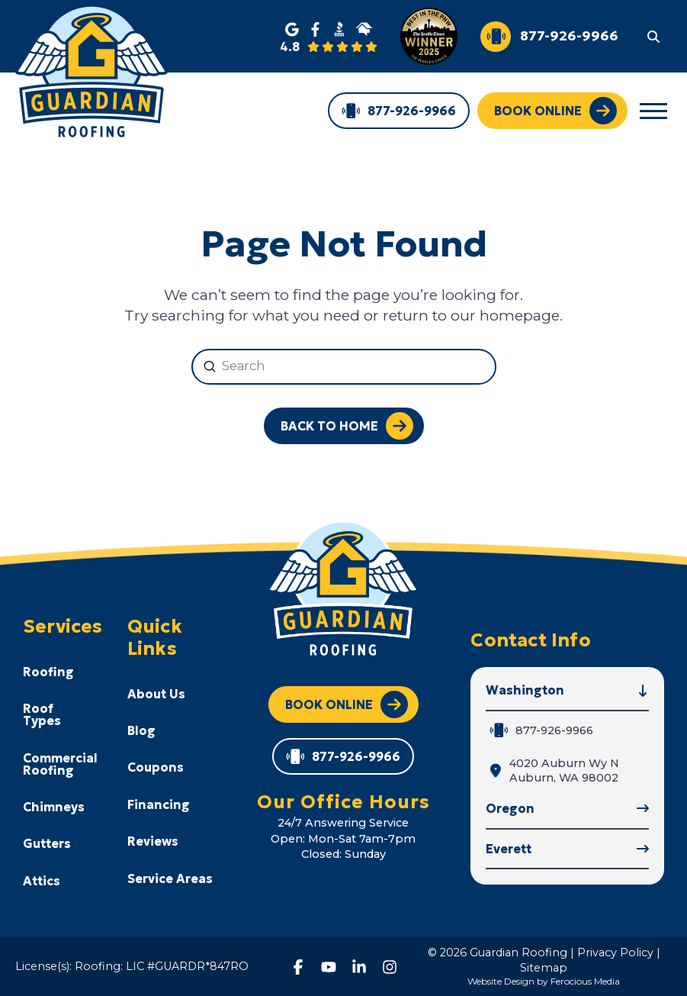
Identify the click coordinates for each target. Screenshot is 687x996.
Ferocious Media (585, 981)
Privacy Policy (615, 952)
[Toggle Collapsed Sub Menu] (67, 671)
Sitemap (543, 968)
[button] (653, 36)
